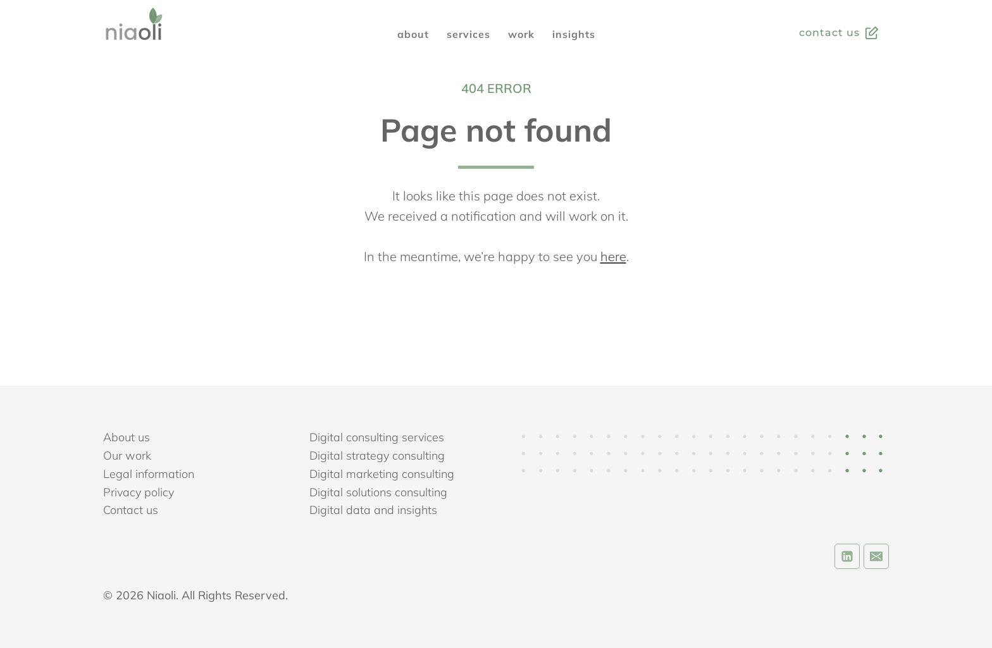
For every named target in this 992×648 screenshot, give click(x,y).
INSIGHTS (573, 34)
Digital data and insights (373, 510)
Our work (127, 455)
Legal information (148, 474)
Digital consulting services (376, 437)
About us (126, 437)
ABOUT (413, 34)
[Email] (876, 556)
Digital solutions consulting (378, 492)
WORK (521, 34)
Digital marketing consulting (381, 474)
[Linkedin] (847, 556)
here (613, 256)
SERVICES (468, 34)
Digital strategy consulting (377, 455)
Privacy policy (138, 492)
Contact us (130, 510)
